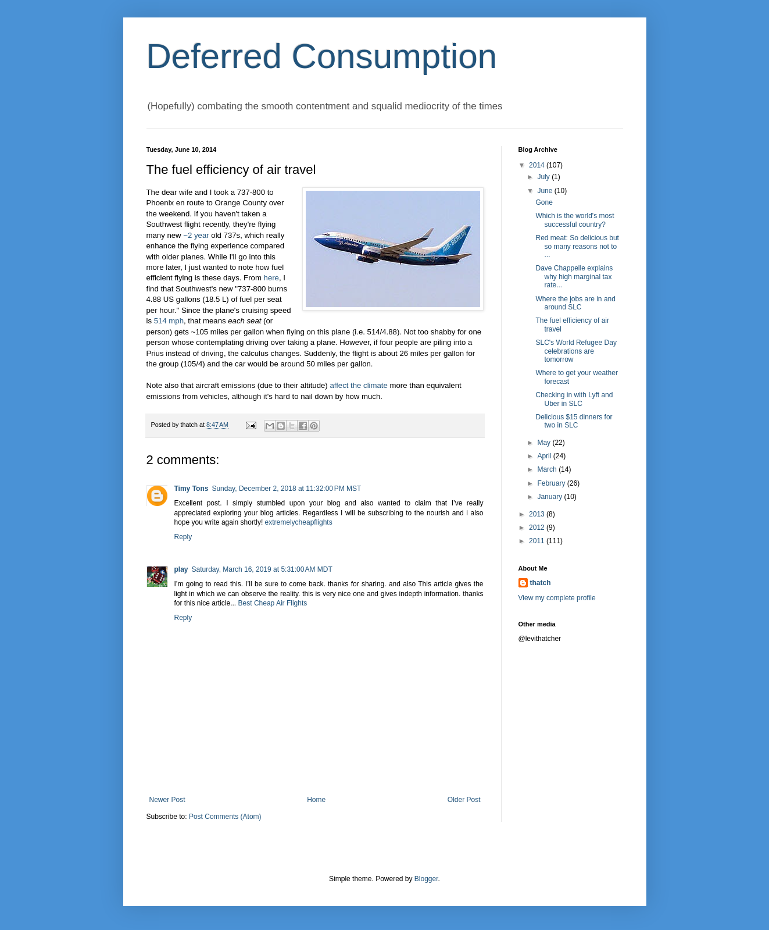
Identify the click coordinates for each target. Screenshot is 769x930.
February (552, 483)
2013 (537, 514)
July (544, 177)
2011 (537, 541)
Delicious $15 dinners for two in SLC (573, 421)
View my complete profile (557, 598)
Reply (183, 537)
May (544, 443)
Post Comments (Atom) (225, 817)
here (271, 277)
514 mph (169, 320)
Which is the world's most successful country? (574, 220)
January (550, 497)
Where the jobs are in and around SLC (575, 303)
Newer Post (167, 800)
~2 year (196, 235)
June (545, 191)
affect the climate (358, 385)
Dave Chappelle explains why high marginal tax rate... (574, 276)
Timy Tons (191, 488)
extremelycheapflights (298, 522)
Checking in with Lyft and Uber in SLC (574, 399)
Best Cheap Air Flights (272, 603)
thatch (540, 583)
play (181, 569)
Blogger (426, 879)
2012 (537, 527)
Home (316, 800)
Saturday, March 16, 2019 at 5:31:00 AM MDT (262, 569)
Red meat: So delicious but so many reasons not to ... (576, 246)
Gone (543, 202)
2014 (537, 165)
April (545, 456)
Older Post (464, 800)
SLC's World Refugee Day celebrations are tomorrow (575, 351)
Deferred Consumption (322, 56)
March (548, 469)
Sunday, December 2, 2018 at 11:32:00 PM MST (286, 488)
